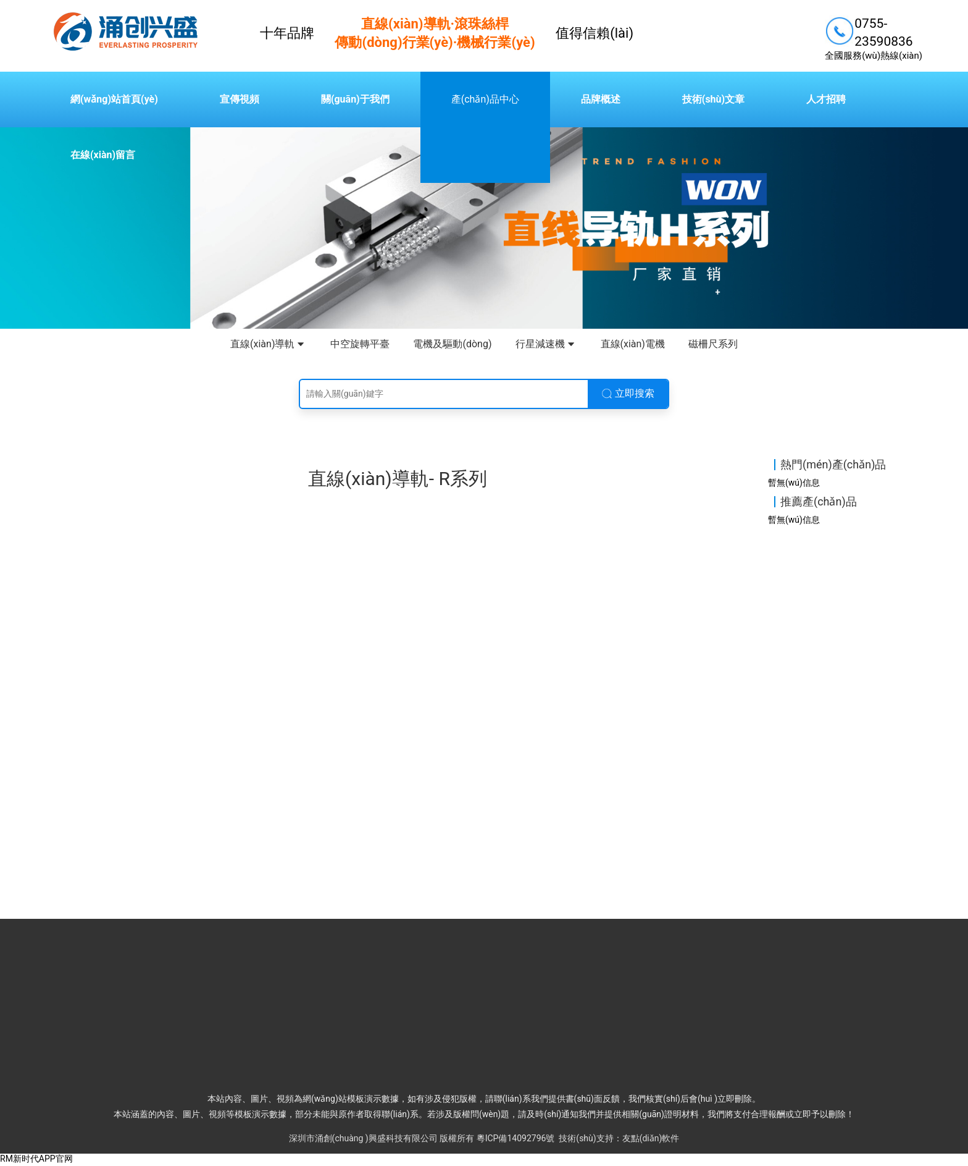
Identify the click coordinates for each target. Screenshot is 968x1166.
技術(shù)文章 (713, 99)
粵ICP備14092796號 (516, 1139)
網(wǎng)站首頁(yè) (114, 99)
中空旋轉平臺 (360, 344)
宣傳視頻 (239, 99)
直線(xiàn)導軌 (268, 345)
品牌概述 (600, 99)
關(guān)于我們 (355, 99)
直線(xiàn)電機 (633, 344)
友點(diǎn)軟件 (651, 1139)
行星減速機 (546, 345)
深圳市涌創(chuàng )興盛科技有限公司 (363, 1139)
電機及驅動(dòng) (452, 344)
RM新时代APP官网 (36, 1160)
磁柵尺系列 (713, 344)
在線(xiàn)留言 (102, 155)
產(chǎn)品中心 (485, 99)
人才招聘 (826, 99)
